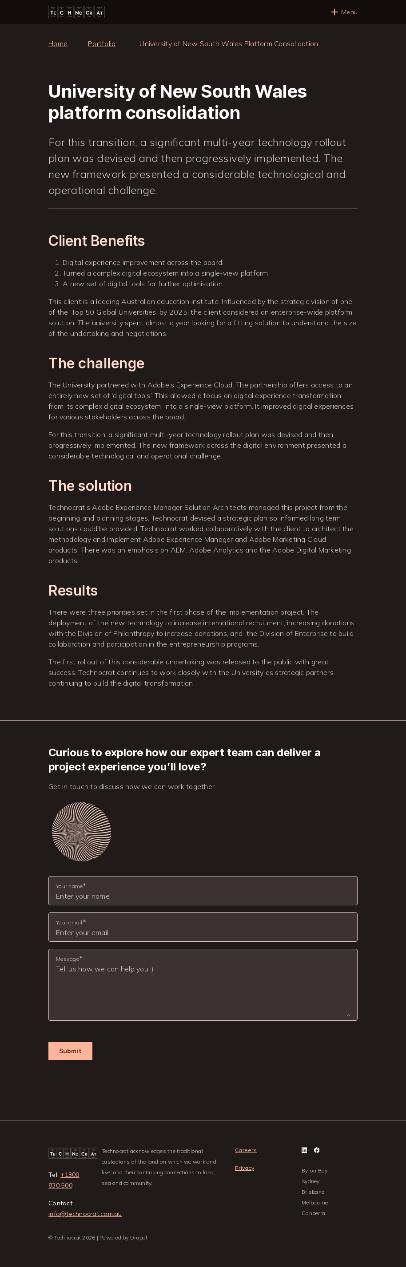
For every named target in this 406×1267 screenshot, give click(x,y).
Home (58, 43)
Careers (246, 1150)
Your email (69, 922)
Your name (69, 886)
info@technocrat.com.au (85, 1214)
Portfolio (101, 43)
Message (67, 958)
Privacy (244, 1167)
